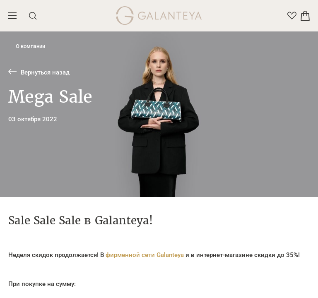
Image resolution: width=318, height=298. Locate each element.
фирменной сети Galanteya (144, 255)
